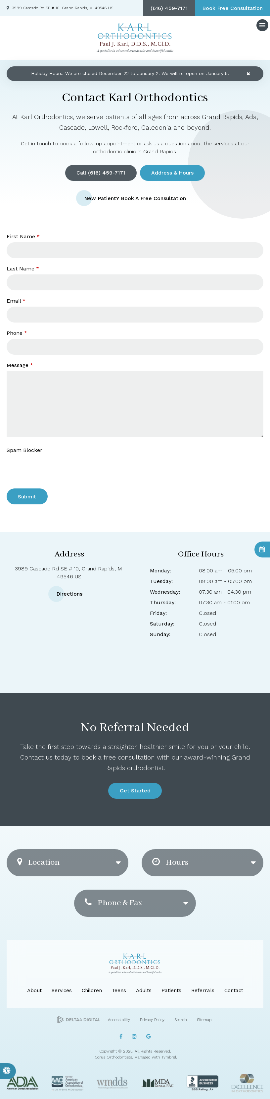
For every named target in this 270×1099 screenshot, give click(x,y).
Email (16, 301)
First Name (23, 236)
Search (180, 1019)
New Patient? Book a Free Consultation (135, 198)
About (34, 990)
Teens (119, 990)
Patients (171, 990)
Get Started (135, 790)
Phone (17, 333)
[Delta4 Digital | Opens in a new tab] (78, 1020)
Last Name (23, 268)
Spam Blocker (24, 450)
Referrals (202, 990)
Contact (233, 990)
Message (20, 365)
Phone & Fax (113, 903)
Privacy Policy (152, 1019)
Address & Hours (172, 173)
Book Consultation (262, 549)
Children (92, 990)
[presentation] (45, 466)
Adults (144, 990)
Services (62, 990)
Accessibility (119, 1019)
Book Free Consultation (232, 8)
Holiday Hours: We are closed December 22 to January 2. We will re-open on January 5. (130, 73)
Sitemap (204, 1019)
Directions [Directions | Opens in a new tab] (69, 594)
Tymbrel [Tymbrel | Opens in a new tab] (168, 1057)
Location (38, 862)
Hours (170, 862)
